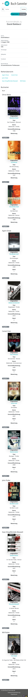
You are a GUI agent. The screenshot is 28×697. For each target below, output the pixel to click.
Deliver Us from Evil (14, 303)
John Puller (5, 78)
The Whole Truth (14, 254)
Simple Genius (14, 555)
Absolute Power (14, 118)
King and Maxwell (14, 604)
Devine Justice (14, 452)
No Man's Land (14, 503)
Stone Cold (14, 403)
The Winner (14, 162)
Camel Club (14, 75)
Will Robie (23, 81)
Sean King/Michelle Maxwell (10, 81)
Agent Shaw (5, 75)
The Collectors (14, 354)
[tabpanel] (14, 388)
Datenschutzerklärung (14, 692)
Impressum (14, 694)
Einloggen (23, 14)
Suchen (24, 9)
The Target (14, 656)
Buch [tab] (3, 91)
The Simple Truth (14, 206)
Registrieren (14, 14)
